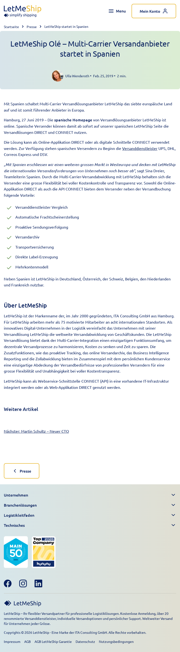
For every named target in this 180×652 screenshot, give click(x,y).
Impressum (12, 641)
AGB (27, 641)
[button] (90, 495)
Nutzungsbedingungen (116, 641)
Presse (32, 26)
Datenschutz (85, 641)
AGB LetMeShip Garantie (53, 641)
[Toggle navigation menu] (117, 11)
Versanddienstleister (139, 148)
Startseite (11, 26)
